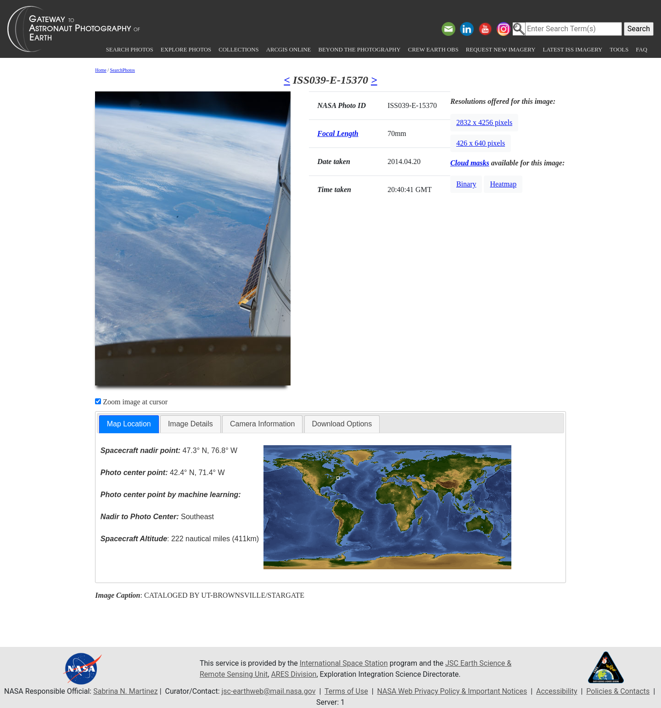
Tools (619, 49)
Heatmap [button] (503, 184)
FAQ (641, 49)
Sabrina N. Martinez (125, 691)
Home (100, 70)
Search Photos (129, 49)
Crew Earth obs (433, 49)
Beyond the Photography (359, 49)
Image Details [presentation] (190, 424)
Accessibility (556, 691)
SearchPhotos (122, 70)
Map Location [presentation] (129, 424)
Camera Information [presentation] (262, 424)
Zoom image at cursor (131, 402)
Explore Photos (186, 49)
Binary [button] (466, 184)
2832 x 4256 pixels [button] (484, 122)
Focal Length (337, 133)
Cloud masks (469, 163)
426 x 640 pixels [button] (480, 143)
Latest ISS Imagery (572, 49)
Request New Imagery (501, 49)
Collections (238, 49)
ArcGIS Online (288, 49)
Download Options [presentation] (342, 424)
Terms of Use (346, 691)
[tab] (129, 424)
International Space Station (344, 663)
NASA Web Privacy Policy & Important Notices (452, 691)
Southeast (157, 517)
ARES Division (293, 674)
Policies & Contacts (618, 691)
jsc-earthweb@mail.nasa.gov (269, 691)
